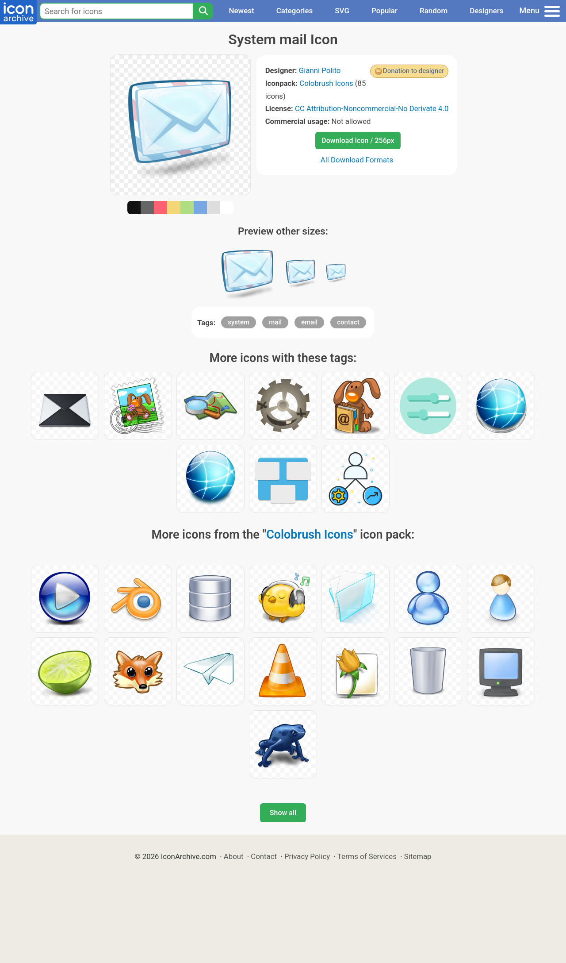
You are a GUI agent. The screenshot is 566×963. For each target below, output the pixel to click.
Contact (264, 856)
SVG (342, 10)
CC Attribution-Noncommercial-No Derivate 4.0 (371, 108)
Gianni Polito (320, 70)
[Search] (203, 11)
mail (275, 322)
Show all (283, 813)
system (238, 322)
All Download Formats (357, 159)
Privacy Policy (307, 856)
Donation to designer (413, 71)
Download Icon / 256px (357, 140)
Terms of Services (367, 856)
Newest (241, 10)
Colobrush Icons (326, 83)
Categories (294, 10)
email (309, 322)
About (234, 856)
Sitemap (418, 856)
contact (348, 322)
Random (433, 10)
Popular (384, 10)
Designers (486, 10)
